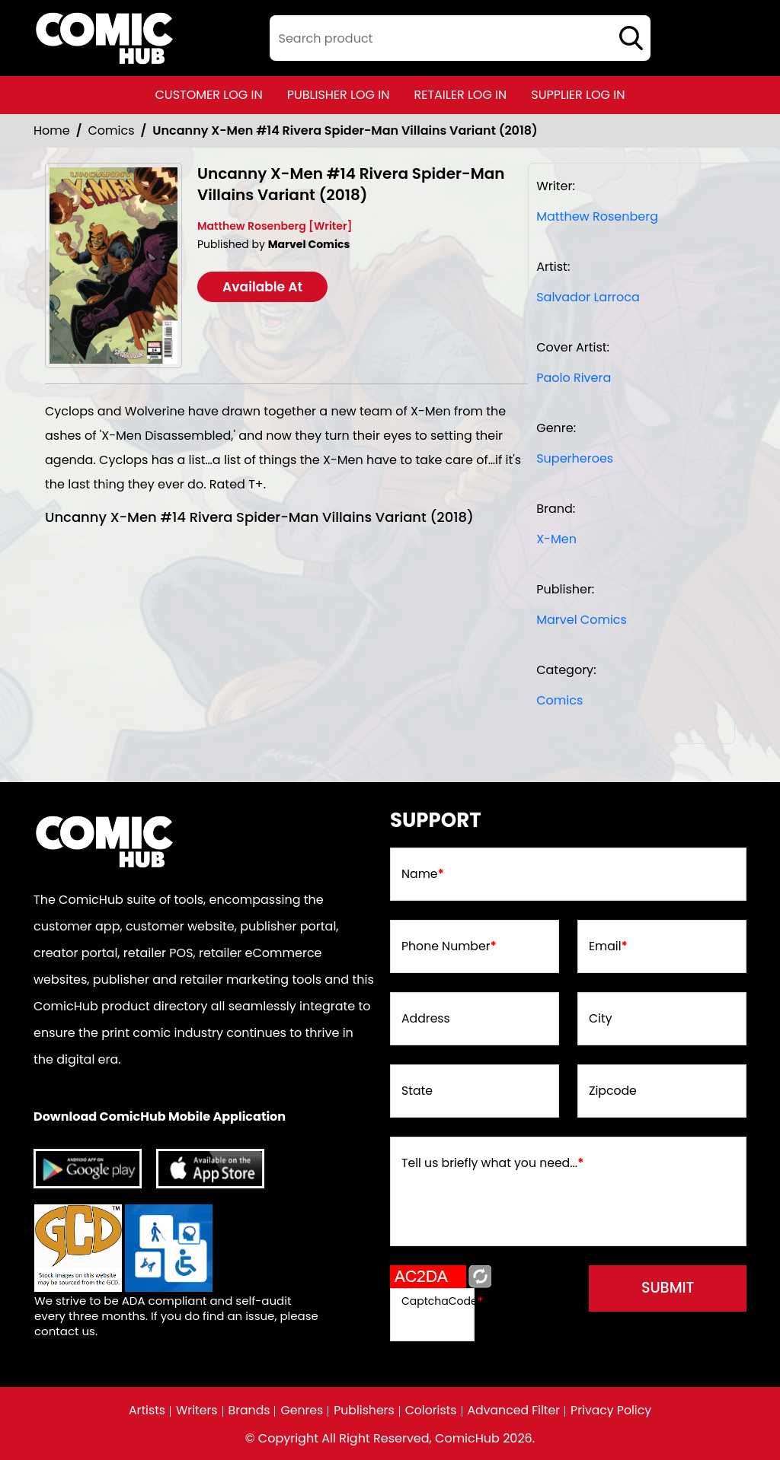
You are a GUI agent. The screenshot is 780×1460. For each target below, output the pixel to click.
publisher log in (338, 94)
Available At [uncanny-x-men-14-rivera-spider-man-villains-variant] (266, 286)
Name (423, 875)
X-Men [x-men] (556, 539)
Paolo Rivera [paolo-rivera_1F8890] (573, 377)
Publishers (364, 1410)
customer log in (209, 94)
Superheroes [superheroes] (574, 458)
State (417, 1092)
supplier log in (578, 94)
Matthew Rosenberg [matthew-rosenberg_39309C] (597, 216)
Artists (142, 1410)
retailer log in (460, 94)
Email (608, 948)
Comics (111, 130)
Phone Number (449, 948)
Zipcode (613, 1092)
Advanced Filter (515, 1410)
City (600, 1020)
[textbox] (460, 38)
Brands (246, 1410)
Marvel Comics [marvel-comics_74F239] (581, 619)
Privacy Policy (615, 1410)
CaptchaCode (442, 1301)
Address (426, 1020)
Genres (300, 1410)
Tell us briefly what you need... (494, 1164)
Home (52, 130)
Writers (193, 1410)
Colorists (431, 1410)
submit (663, 1290)
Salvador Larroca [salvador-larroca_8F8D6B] (588, 297)
